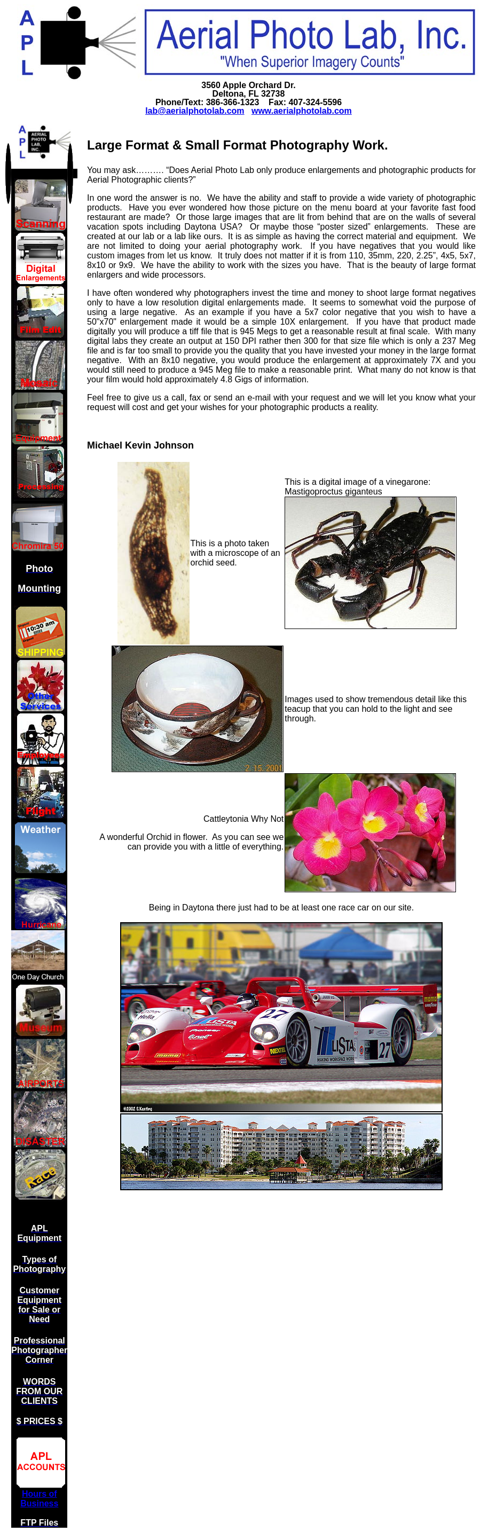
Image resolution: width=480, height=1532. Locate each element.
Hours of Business (39, 1498)
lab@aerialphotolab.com (194, 110)
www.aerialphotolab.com (301, 110)
